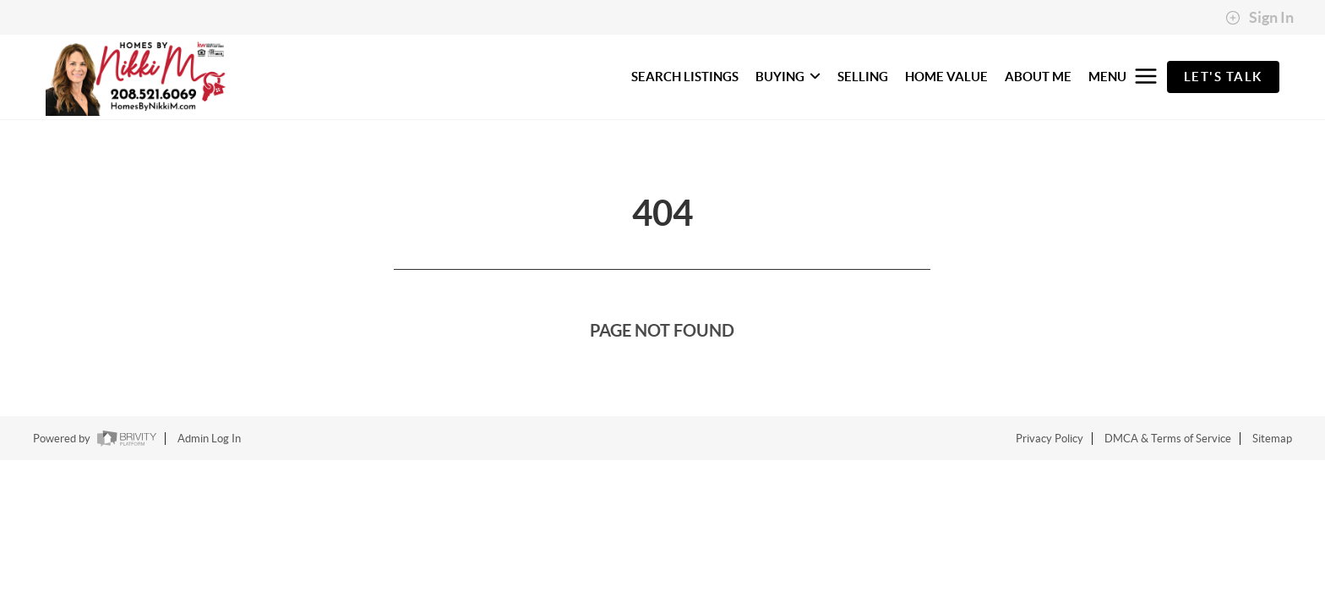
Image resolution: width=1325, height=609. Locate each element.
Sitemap (1272, 438)
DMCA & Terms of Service (1167, 438)
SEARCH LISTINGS (685, 76)
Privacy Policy (1049, 438)
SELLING (862, 76)
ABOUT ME (1038, 76)
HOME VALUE (946, 76)
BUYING (788, 76)
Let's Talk (1223, 76)
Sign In (1259, 17)
